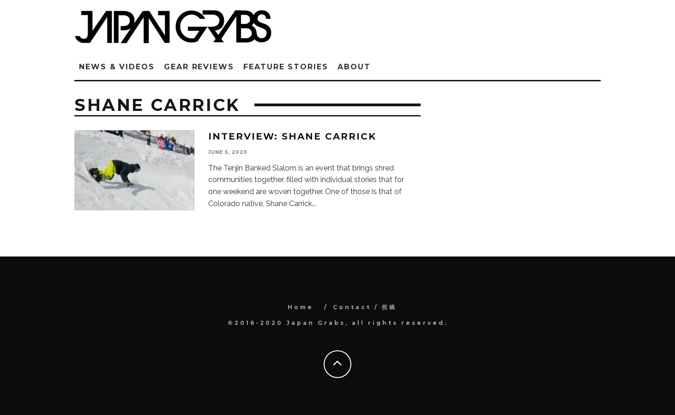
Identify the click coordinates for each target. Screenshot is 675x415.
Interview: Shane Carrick (292, 136)
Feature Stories (285, 66)
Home (300, 307)
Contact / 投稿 (365, 307)
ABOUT (354, 66)
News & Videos (117, 66)
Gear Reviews (199, 66)
